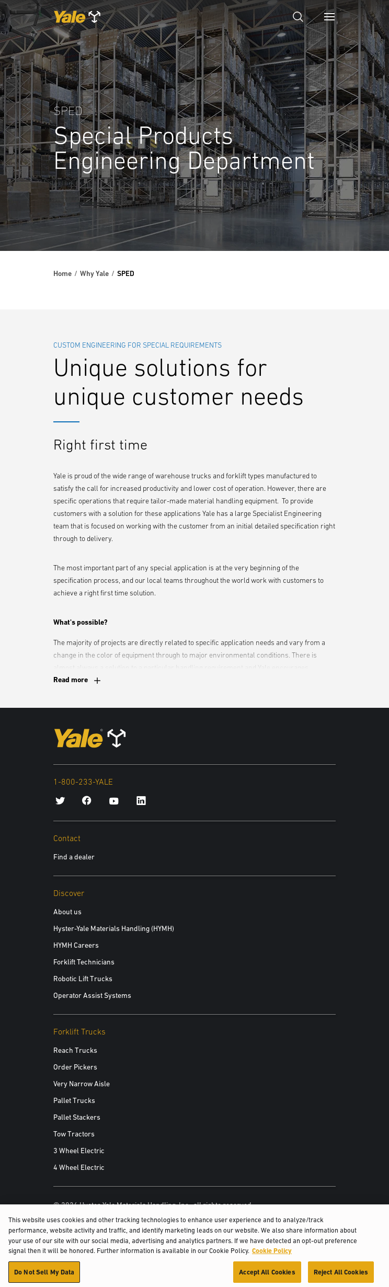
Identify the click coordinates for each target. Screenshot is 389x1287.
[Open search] (298, 16)
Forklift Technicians (84, 962)
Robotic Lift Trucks (82, 978)
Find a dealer (74, 857)
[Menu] (329, 16)
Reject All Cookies (341, 1275)
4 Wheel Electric (79, 1167)
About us (67, 911)
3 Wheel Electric (79, 1150)
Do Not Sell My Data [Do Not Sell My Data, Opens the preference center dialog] (44, 1275)
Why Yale (94, 273)
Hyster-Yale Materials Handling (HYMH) (113, 928)
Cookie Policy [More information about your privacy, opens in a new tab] (272, 1254)
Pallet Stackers (76, 1117)
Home (62, 273)
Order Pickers (75, 1067)
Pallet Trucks (74, 1100)
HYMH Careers (76, 945)
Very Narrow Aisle (81, 1083)
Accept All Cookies (267, 1275)
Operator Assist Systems (92, 995)
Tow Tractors (74, 1134)
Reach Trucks (75, 1050)
